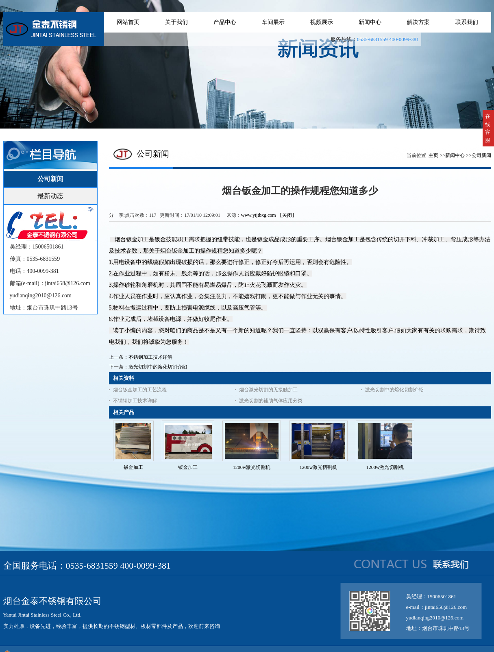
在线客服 (487, 128)
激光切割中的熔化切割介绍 (157, 367)
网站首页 (128, 22)
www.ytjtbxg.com (258, 215)
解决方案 (418, 22)
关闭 (287, 215)
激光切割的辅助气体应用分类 (270, 400)
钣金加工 (133, 467)
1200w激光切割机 (252, 467)
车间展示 (273, 22)
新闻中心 (370, 22)
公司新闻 (481, 155)
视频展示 (321, 22)
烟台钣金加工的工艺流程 (140, 390)
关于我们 (176, 22)
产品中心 (224, 22)
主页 (433, 155)
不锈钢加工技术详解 (150, 357)
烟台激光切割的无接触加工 (268, 390)
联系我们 (466, 22)
